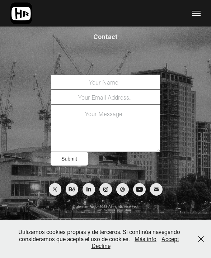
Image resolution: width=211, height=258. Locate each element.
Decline (101, 245)
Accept (170, 239)
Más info (145, 239)
